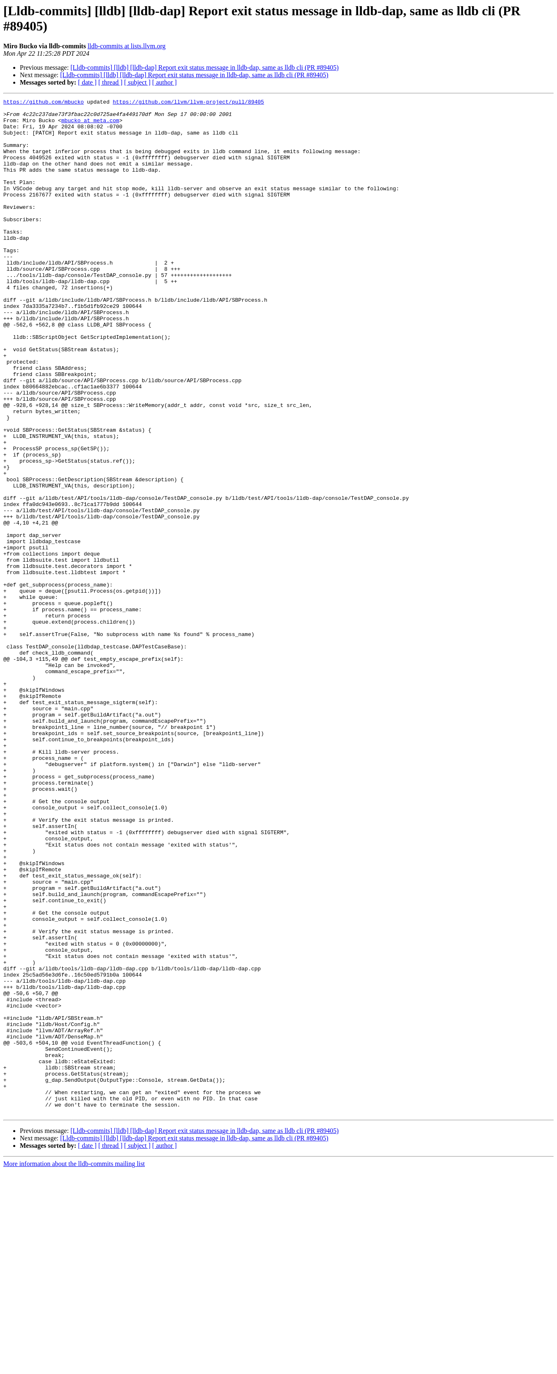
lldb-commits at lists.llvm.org (126, 46)
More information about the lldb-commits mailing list (74, 1366)
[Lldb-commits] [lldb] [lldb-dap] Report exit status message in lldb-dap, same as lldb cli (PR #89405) (205, 67)
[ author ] (164, 82)
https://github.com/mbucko (43, 102)
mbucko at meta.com (90, 125)
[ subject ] (137, 82)
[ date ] (87, 82)
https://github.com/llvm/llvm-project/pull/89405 (188, 102)
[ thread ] (110, 82)
